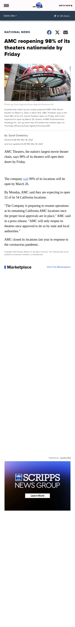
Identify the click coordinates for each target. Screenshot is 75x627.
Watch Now (65, 5)
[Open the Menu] (6, 5)
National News (17, 32)
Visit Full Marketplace (59, 267)
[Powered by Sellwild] (65, 458)
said (25, 179)
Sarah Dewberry (18, 135)
